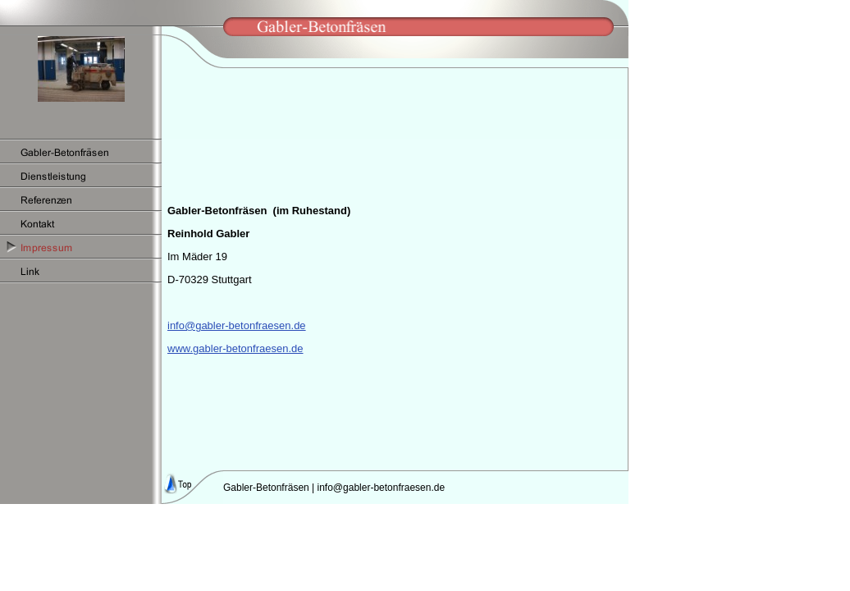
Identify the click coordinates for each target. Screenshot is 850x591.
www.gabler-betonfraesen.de (235, 348)
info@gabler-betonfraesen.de (236, 325)
